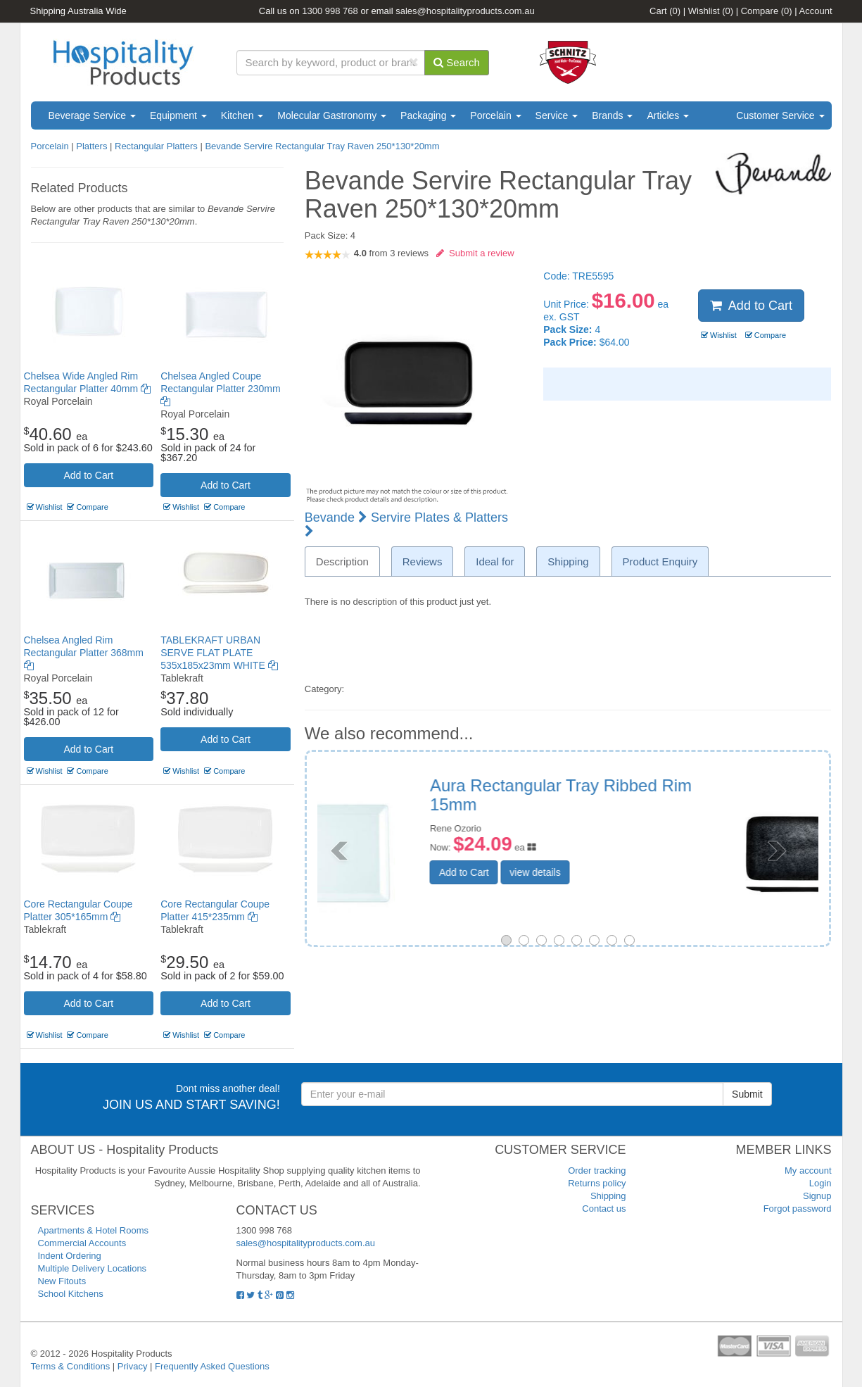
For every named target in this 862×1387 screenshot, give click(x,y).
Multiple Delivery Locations (92, 1268)
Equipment (178, 115)
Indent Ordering (69, 1255)
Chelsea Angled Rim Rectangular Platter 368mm (84, 652)
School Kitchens (70, 1293)
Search (456, 62)
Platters (91, 146)
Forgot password (797, 1208)
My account (808, 1170)
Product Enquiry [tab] (660, 561)
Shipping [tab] (567, 561)
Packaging (428, 115)
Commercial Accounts (82, 1243)
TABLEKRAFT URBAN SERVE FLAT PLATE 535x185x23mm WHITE (219, 652)
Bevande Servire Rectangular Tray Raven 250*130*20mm (322, 146)
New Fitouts (62, 1281)
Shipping (608, 1196)
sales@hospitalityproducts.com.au (464, 11)
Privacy (133, 1366)
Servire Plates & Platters (406, 524)
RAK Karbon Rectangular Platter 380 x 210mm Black (673, 794)
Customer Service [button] (780, 115)
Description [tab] (342, 561)
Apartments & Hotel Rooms (93, 1230)
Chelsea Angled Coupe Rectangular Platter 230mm (220, 388)
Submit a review (475, 253)
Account (815, 11)
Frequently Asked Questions (212, 1366)
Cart (664, 11)
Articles (668, 115)
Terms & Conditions (70, 1366)
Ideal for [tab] (495, 561)
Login (820, 1183)
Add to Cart (88, 475)
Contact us (604, 1208)
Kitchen (242, 115)
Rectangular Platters (156, 146)
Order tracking (597, 1170)
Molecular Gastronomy (331, 115)
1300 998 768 (330, 11)
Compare (766, 11)
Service (556, 115)
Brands (612, 115)
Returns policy (597, 1183)
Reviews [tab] (423, 561)
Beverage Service (92, 115)
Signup (817, 1196)
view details (640, 872)
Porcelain (495, 115)
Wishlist (710, 11)
